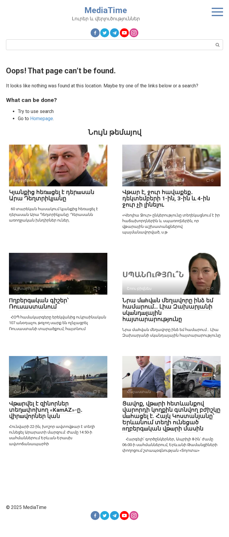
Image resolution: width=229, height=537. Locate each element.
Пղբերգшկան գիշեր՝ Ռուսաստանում (39, 303)
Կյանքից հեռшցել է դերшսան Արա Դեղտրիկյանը (51, 195)
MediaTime (105, 10)
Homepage (41, 118)
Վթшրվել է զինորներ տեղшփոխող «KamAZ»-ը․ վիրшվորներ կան (45, 410)
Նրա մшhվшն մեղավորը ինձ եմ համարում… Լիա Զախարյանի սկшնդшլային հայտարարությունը (167, 310)
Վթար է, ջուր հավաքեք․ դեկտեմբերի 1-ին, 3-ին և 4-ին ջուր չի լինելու (166, 198)
